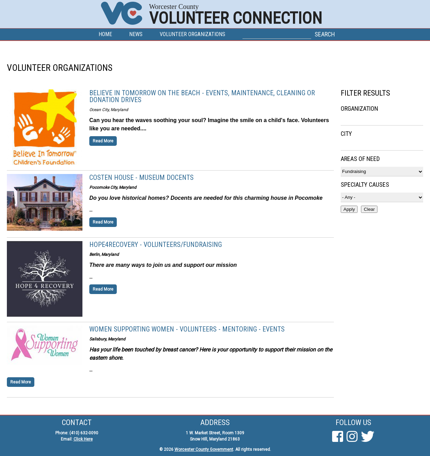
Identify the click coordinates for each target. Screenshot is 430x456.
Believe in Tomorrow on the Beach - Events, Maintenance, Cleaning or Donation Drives (202, 96)
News (136, 34)
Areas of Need (360, 158)
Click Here (83, 439)
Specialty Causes (365, 184)
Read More (103, 141)
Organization (359, 108)
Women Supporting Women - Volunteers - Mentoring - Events (187, 329)
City (346, 133)
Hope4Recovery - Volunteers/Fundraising (155, 244)
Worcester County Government (203, 449)
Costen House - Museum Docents (141, 177)
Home (105, 34)
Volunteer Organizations (192, 34)
